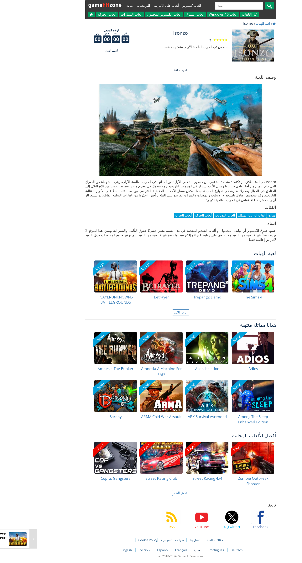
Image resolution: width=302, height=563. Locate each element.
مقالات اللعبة (185, 540)
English (97, 550)
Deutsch (207, 550)
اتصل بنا (166, 540)
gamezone (75, 5)
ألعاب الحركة (77, 14)
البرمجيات (113, 5)
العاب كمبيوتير (161, 5)
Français (151, 550)
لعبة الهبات (233, 23)
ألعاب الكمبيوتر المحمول (134, 14)
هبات (100, 5)
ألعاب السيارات (102, 14)
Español (133, 550)
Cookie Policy (118, 540)
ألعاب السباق (165, 14)
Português (187, 550)
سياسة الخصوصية (142, 540)
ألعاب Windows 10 (193, 14)
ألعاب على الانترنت (136, 5)
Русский (115, 550)
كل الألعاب (219, 14)
